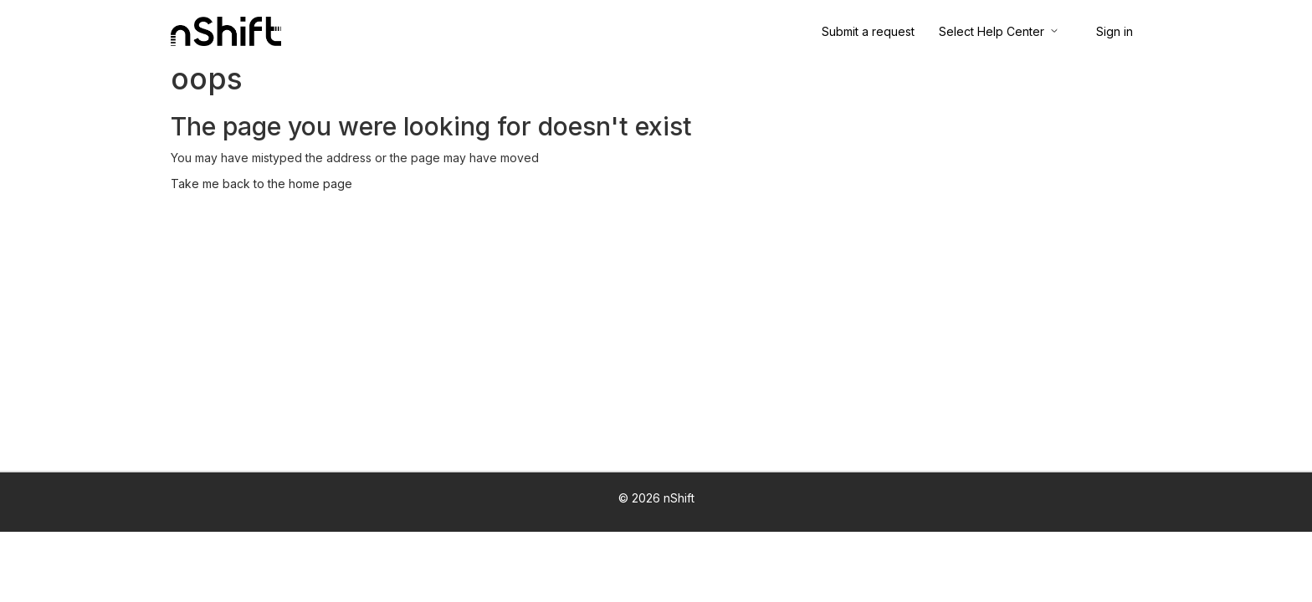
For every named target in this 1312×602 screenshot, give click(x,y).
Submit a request (868, 31)
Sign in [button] (1114, 31)
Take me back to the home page (261, 183)
